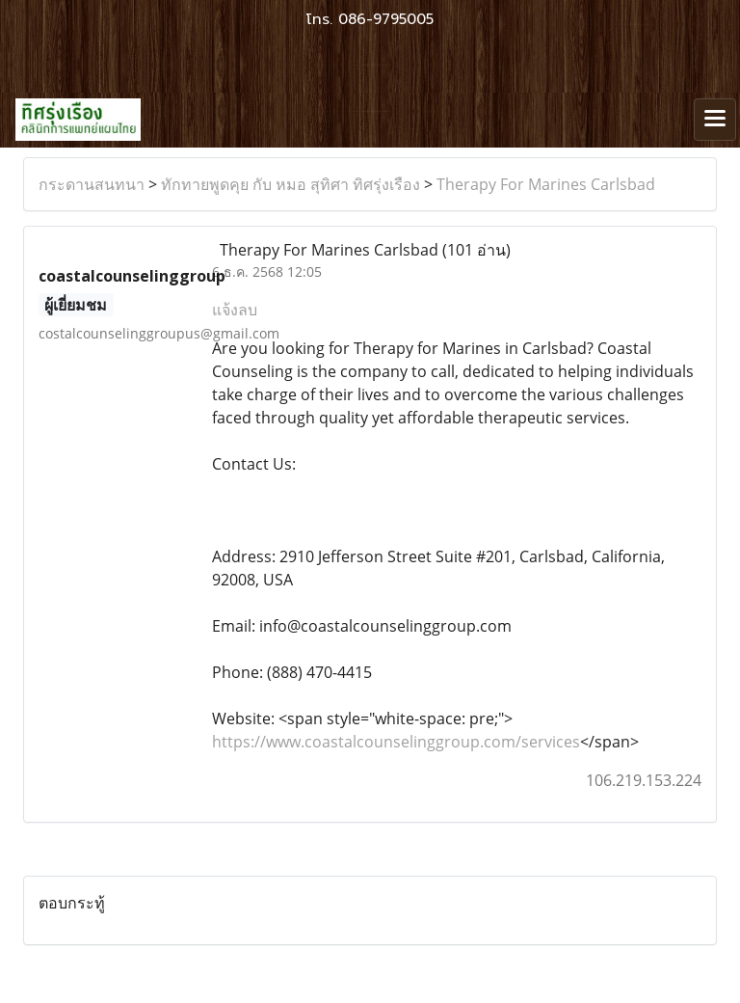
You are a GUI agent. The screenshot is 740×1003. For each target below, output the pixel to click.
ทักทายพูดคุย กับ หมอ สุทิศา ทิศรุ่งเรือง (290, 184)
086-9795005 (386, 19)
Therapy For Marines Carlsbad (545, 184)
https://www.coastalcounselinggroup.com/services (396, 741)
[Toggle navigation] (715, 119)
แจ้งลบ (234, 309)
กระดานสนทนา (92, 184)
